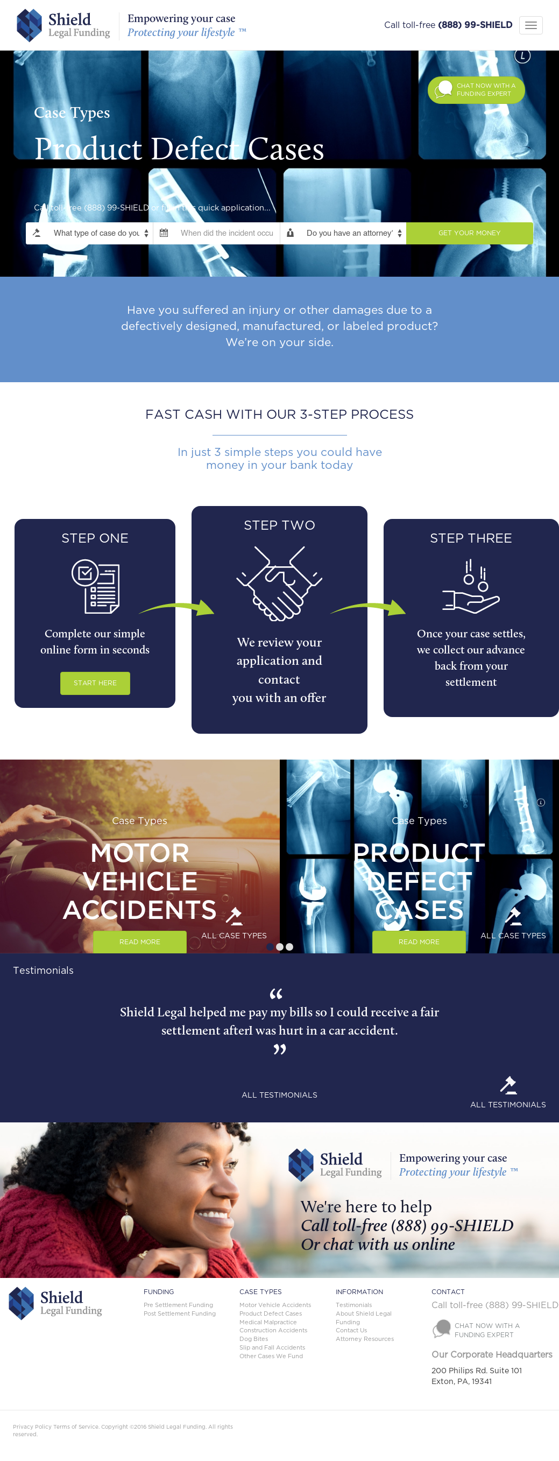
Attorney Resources (365, 1339)
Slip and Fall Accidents (272, 1348)
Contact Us (351, 1330)
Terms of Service (75, 1427)
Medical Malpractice (268, 1322)
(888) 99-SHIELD (475, 25)
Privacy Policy (32, 1427)
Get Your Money (469, 233)
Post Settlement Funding (180, 1314)
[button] (476, 90)
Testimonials (354, 1305)
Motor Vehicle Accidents (275, 1305)
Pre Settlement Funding (178, 1305)
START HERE (95, 683)
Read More (139, 942)
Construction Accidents (273, 1330)
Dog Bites (253, 1339)
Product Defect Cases (270, 1314)
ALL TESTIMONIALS (279, 1095)
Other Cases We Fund (271, 1356)
